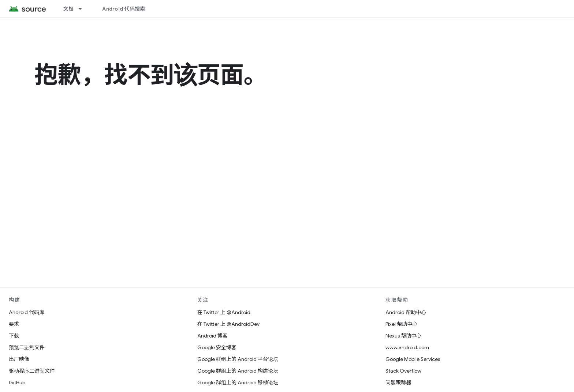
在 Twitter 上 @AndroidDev (228, 324)
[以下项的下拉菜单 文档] (83, 9)
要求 (14, 324)
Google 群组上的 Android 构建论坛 (237, 371)
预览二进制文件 (27, 347)
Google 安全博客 (216, 347)
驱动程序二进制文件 (32, 371)
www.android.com (407, 347)
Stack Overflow (403, 371)
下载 (14, 335)
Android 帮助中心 (405, 312)
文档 (68, 8)
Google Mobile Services (412, 359)
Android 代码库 (26, 312)
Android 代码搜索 (123, 8)
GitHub (17, 382)
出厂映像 (19, 359)
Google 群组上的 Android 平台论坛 (237, 359)
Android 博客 (212, 335)
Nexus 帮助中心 (403, 335)
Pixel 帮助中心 (401, 324)
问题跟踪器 (398, 382)
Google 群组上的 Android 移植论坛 (237, 382)
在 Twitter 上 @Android (223, 312)
